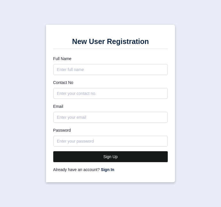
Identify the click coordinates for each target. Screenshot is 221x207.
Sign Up (110, 156)
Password (62, 130)
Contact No (63, 82)
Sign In (107, 169)
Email (58, 106)
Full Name (62, 58)
